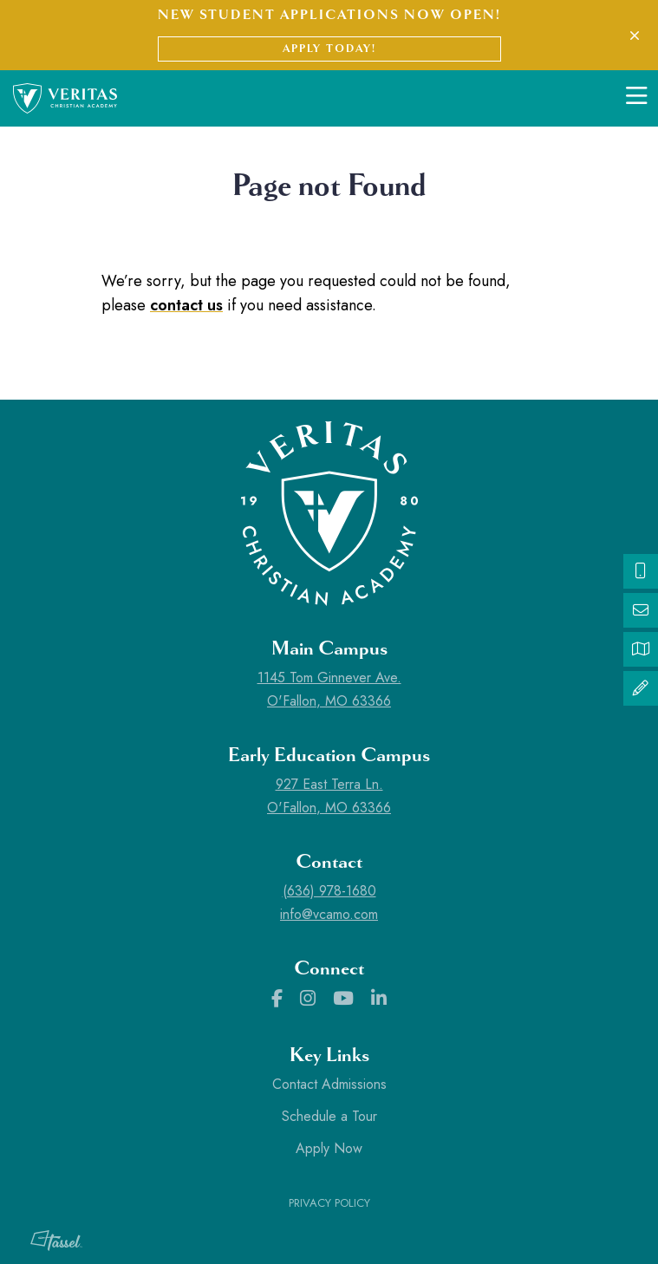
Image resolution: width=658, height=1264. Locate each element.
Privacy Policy (329, 1203)
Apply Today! (329, 48)
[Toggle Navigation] (636, 98)
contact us (186, 305)
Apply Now (329, 1148)
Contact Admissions (329, 1084)
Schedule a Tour (329, 1116)
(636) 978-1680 (329, 891)
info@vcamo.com (329, 914)
